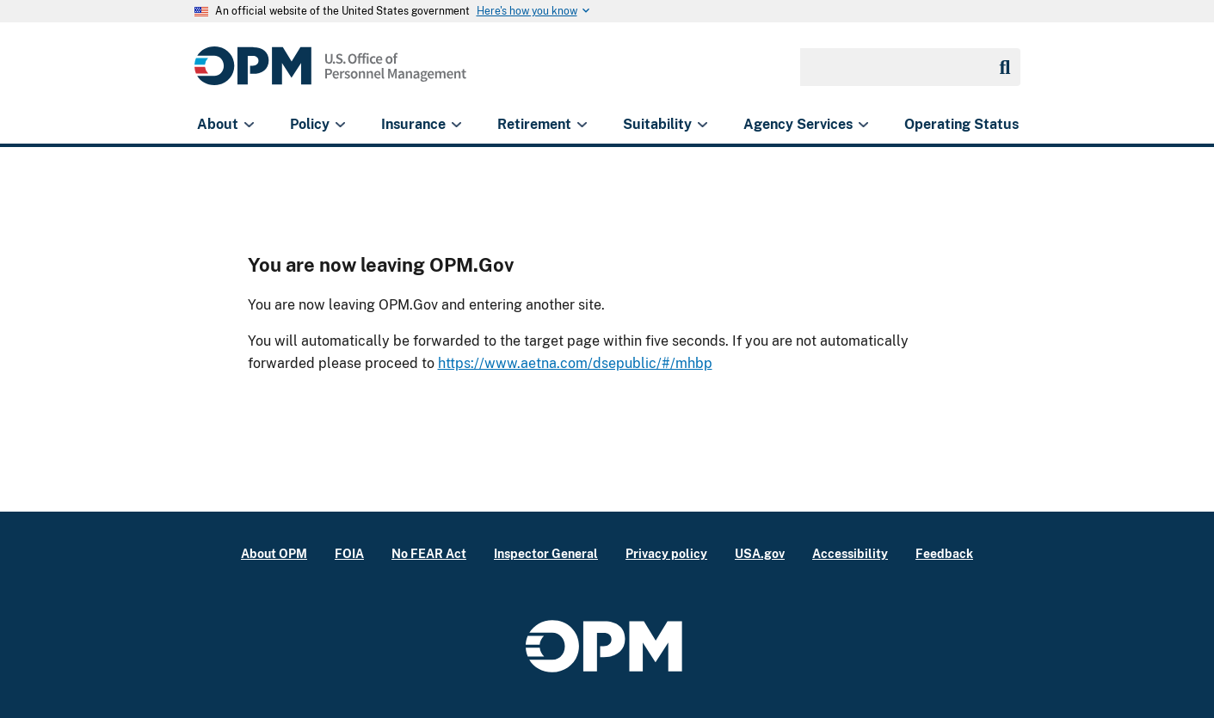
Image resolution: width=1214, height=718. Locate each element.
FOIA (349, 553)
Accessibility (850, 553)
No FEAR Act (428, 553)
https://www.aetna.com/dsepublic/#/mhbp (575, 363)
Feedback (944, 553)
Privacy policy (666, 553)
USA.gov (760, 553)
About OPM (274, 553)
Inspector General (546, 553)
